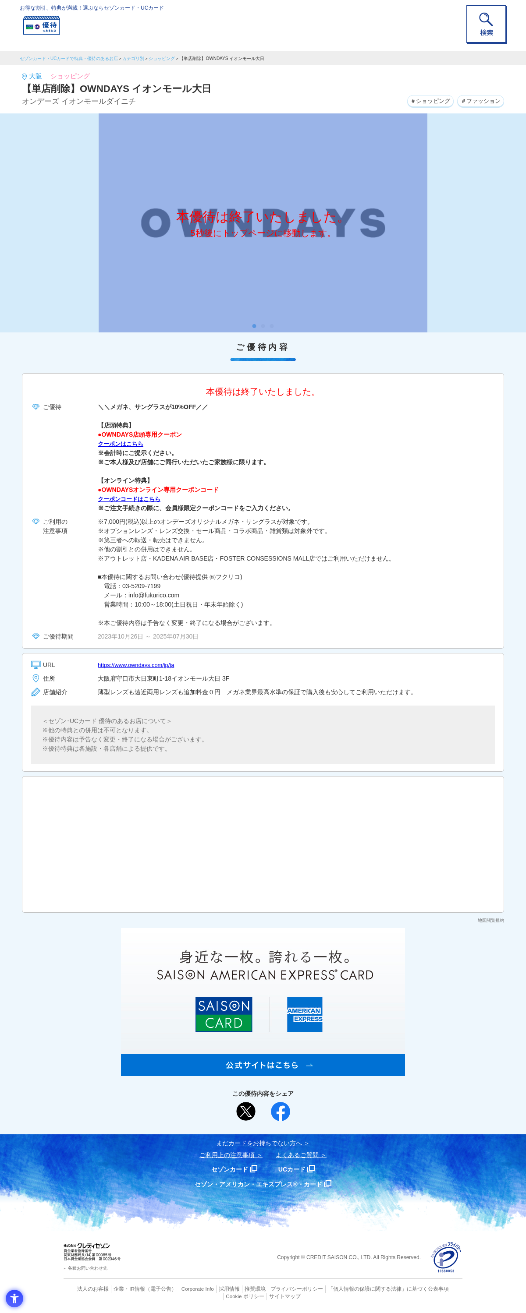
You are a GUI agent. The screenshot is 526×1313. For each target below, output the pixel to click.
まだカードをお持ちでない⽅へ (259, 1143)
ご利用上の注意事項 (227, 1154)
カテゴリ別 (133, 58)
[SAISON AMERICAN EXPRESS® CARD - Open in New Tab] (263, 1071)
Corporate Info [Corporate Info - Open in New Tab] (182, 1289)
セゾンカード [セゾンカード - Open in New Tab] (227, 1169)
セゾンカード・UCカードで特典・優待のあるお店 (69, 58)
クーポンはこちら (122, 443)
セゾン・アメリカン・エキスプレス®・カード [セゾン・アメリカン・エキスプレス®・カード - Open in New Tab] (258, 1184)
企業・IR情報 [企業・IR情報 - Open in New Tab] (118, 1289)
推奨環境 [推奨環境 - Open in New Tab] (236, 1289)
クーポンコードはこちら (131, 498)
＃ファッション (478, 100)
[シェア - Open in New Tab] (280, 1111)
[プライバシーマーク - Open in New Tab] (446, 1257)
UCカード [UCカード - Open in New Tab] (294, 1169)
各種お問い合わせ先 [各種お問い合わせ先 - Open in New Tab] (87, 1268)
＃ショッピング (424, 100)
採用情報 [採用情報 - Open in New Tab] (212, 1289)
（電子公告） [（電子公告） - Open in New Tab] (147, 1289)
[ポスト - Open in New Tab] (246, 1111)
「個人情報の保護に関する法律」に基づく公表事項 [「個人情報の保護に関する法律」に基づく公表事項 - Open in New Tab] (359, 1289)
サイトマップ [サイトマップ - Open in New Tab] (263, 1296)
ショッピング (162, 58)
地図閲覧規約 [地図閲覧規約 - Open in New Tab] (491, 920)
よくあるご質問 (297, 1154)
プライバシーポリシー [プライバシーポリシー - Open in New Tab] (275, 1289)
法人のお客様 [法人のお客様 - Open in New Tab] (85, 1289)
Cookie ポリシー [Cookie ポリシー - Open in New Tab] (437, 1289)
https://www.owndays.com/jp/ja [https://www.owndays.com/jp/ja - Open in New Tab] (139, 664)
